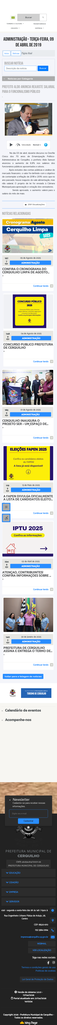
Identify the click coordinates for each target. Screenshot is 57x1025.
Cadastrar (28, 821)
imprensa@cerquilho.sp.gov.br (34, 937)
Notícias (16, 53)
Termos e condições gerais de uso (38, 967)
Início (6, 53)
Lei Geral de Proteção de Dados (37, 979)
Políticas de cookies (46, 970)
